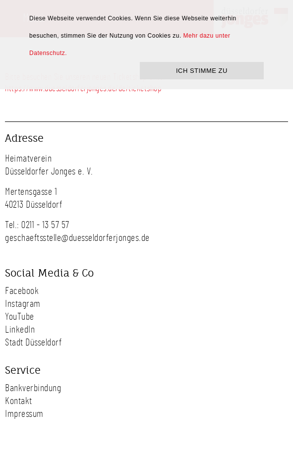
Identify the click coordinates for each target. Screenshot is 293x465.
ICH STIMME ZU (202, 70)
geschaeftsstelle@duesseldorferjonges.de (77, 238)
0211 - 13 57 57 (45, 225)
